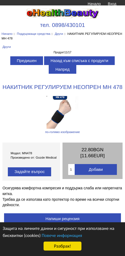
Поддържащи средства (33, 33)
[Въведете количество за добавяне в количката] (71, 169)
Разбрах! (62, 246)
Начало (94, 4)
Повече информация (62, 235)
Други (59, 33)
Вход (112, 4)
